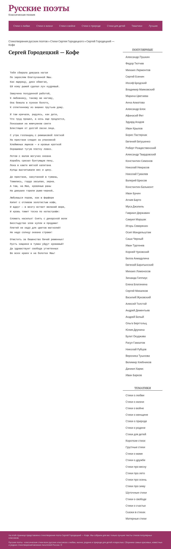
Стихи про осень (136, 479)
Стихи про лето (135, 473)
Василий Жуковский (138, 297)
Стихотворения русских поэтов (28, 41)
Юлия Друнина (135, 329)
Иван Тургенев (135, 245)
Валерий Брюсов (136, 180)
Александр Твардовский (141, 154)
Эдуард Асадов (135, 122)
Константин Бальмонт (139, 187)
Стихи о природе (91, 25)
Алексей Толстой (136, 303)
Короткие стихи (135, 440)
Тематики (137, 25)
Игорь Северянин (137, 226)
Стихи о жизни (44, 25)
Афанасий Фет (135, 115)
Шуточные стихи (136, 492)
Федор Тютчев (135, 63)
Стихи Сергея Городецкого (67, 41)
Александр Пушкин (138, 57)
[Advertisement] (61, 62)
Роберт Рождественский (141, 148)
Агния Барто (133, 199)
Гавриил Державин (138, 213)
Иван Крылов (134, 128)
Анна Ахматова (135, 102)
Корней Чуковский (137, 252)
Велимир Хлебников (138, 362)
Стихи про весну (136, 466)
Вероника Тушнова (138, 355)
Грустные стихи (135, 447)
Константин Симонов (139, 161)
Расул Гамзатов (135, 342)
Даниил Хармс (135, 368)
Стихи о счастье (136, 505)
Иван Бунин (133, 193)
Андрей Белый (135, 316)
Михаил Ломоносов (138, 271)
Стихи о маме (134, 453)
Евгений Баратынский (139, 264)
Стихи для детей (116, 25)
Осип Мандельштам (138, 232)
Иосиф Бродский (136, 83)
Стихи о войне (67, 25)
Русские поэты (39, 7)
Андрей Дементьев (138, 310)
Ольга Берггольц (136, 323)
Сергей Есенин (135, 76)
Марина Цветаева (137, 96)
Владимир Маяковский (140, 89)
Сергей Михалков (137, 290)
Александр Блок (136, 109)
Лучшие (153, 25)
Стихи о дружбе (135, 460)
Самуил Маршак (136, 219)
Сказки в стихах (135, 512)
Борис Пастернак (136, 135)
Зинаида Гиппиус (136, 278)
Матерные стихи (136, 518)
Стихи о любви (21, 25)
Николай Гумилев (137, 174)
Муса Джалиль (135, 206)
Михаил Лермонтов (138, 70)
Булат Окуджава (136, 336)
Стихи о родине (135, 427)
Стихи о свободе (136, 499)
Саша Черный (134, 238)
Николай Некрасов (137, 167)
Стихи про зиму (135, 486)
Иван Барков (134, 375)
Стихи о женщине (137, 414)
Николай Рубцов (136, 349)
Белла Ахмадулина (137, 258)
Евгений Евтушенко (138, 141)
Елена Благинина (136, 284)
